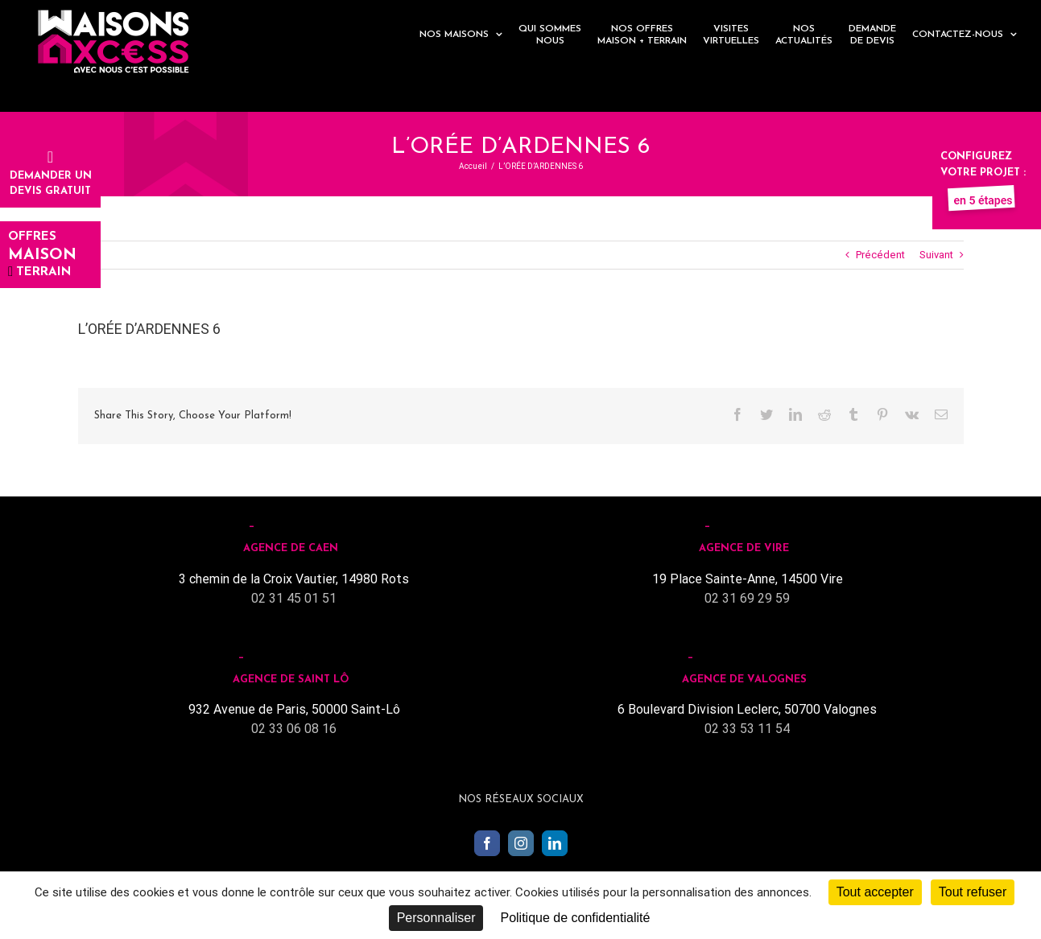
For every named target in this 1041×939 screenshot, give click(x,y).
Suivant (936, 255)
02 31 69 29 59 (747, 598)
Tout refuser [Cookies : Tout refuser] (972, 892)
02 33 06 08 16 (294, 728)
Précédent (880, 255)
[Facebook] (487, 843)
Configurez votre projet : (983, 172)
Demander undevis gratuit (51, 175)
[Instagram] (521, 843)
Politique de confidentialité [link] (575, 918)
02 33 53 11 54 (747, 728)
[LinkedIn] (555, 843)
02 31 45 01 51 (294, 598)
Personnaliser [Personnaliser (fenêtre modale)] (436, 918)
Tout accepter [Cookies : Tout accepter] (875, 892)
